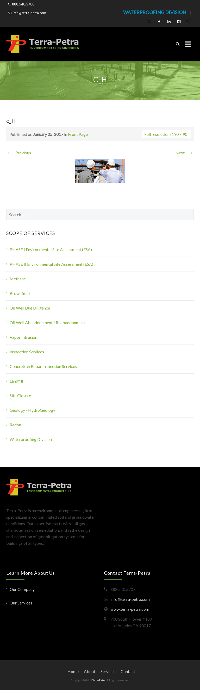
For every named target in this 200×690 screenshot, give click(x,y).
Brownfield (20, 293)
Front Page (78, 134)
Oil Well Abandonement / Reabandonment (47, 322)
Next (185, 152)
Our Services (21, 602)
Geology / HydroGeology (32, 410)
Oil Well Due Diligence (30, 307)
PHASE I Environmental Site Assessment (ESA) (51, 249)
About (89, 671)
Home (73, 671)
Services (108, 671)
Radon (15, 424)
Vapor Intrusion (23, 337)
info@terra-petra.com (29, 13)
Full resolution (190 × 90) (166, 134)
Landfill (16, 380)
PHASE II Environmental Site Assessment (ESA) (51, 264)
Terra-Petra (98, 680)
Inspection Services (27, 351)
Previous (18, 152)
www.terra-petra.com (129, 609)
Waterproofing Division (31, 439)
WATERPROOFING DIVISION (154, 12)
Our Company (22, 589)
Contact (128, 671)
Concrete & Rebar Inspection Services (43, 366)
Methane (18, 278)
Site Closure (20, 395)
